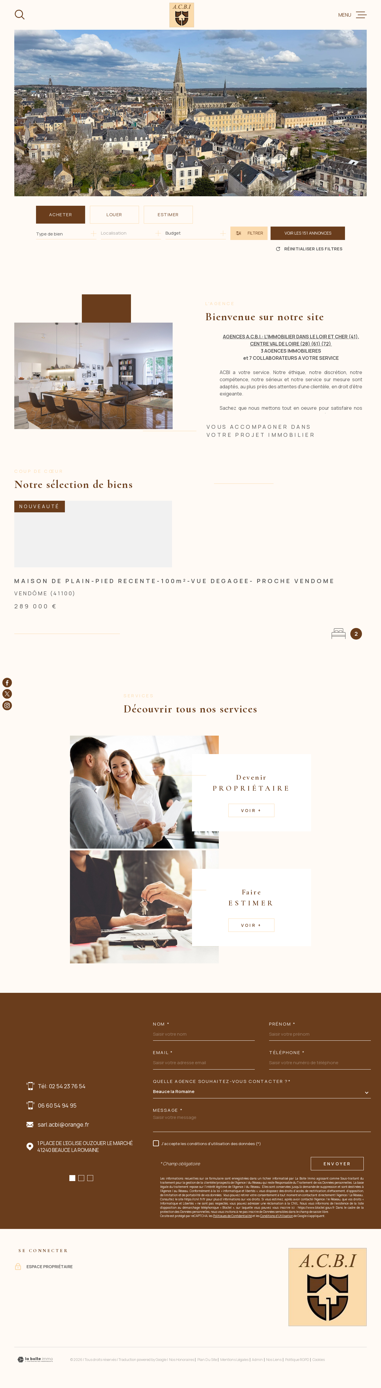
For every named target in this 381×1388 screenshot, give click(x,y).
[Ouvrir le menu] (352, 15)
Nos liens (274, 1359)
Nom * (161, 1024)
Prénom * (282, 1024)
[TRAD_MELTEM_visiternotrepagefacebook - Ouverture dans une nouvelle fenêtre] (7, 682)
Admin (257, 1359)
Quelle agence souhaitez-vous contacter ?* (222, 1081)
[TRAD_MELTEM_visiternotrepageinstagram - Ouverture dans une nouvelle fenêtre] (7, 705)
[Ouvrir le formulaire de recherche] (249, 233)
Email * (163, 1052)
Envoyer (337, 1163)
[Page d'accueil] (181, 15)
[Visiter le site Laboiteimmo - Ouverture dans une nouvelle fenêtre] (35, 1359)
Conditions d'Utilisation (276, 1216)
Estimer (168, 214)
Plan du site (207, 1359)
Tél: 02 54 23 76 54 (61, 1086)
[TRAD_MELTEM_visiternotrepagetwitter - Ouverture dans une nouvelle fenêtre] (7, 694)
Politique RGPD (297, 1359)
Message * (168, 1110)
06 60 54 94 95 (57, 1105)
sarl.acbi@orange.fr (63, 1124)
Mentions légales (234, 1359)
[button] (72, 1178)
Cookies (319, 1360)
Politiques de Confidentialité (232, 1216)
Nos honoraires (181, 1359)
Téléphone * (287, 1052)
